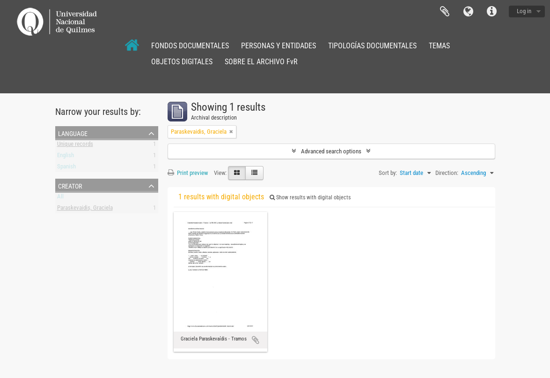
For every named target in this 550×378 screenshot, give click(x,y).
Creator (70, 185)
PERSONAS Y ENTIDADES (278, 45)
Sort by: (388, 172)
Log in (524, 11)
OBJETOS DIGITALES (182, 61)
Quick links (491, 11)
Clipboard (444, 11)
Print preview (188, 172)
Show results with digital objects (310, 197)
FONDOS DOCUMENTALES (190, 45)
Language (468, 11)
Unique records (75, 145)
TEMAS (439, 45)
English (65, 156)
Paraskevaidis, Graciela (85, 209)
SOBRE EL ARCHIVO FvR (261, 61)
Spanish (66, 168)
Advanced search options (331, 151)
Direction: (446, 172)
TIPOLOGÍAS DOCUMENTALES (372, 45)
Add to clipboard (255, 340)
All (60, 198)
